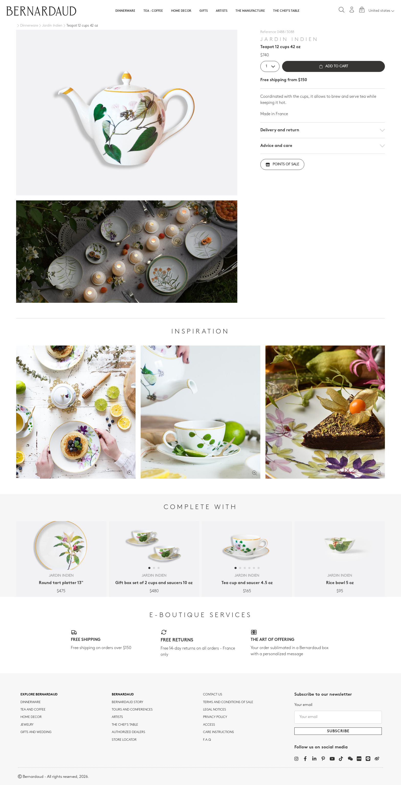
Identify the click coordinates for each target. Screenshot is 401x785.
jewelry (27, 724)
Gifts (203, 11)
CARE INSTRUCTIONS (218, 732)
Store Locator (124, 739)
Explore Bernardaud (39, 694)
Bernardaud (123, 694)
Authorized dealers (128, 732)
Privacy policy (215, 717)
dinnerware (30, 702)
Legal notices (214, 709)
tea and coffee (33, 709)
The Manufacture (250, 11)
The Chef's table (286, 11)
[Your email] (338, 717)
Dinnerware (125, 11)
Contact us (212, 694)
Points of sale (282, 164)
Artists (221, 11)
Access (209, 724)
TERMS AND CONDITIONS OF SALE (228, 702)
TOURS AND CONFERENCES (132, 709)
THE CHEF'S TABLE (125, 724)
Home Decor (181, 11)
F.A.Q (207, 739)
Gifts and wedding (35, 732)
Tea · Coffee (153, 11)
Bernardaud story (127, 702)
